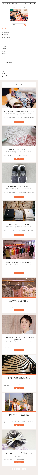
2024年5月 (4, 51)
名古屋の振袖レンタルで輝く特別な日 (19, 186)
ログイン (3, 71)
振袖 (3, 65)
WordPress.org (5, 76)
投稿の (4, 73)
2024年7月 (4, 48)
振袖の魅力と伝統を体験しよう (19, 149)
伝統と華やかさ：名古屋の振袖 (19, 415)
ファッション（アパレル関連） (7, 60)
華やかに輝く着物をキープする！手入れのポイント (19, 4)
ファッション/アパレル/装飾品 (7, 62)
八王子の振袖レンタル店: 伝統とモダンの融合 (19, 111)
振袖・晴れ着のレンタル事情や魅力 (7, 35)
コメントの (4, 75)
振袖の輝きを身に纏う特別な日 (19, 301)
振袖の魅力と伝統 (5, 34)
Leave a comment (19, 114)
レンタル (3, 64)
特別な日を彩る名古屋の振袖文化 (19, 378)
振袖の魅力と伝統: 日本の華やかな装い (19, 263)
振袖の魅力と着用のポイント (6, 32)
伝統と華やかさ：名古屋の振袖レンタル (19, 453)
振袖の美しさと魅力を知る (6, 37)
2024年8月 (4, 46)
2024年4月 (4, 53)
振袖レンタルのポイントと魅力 (19, 224)
